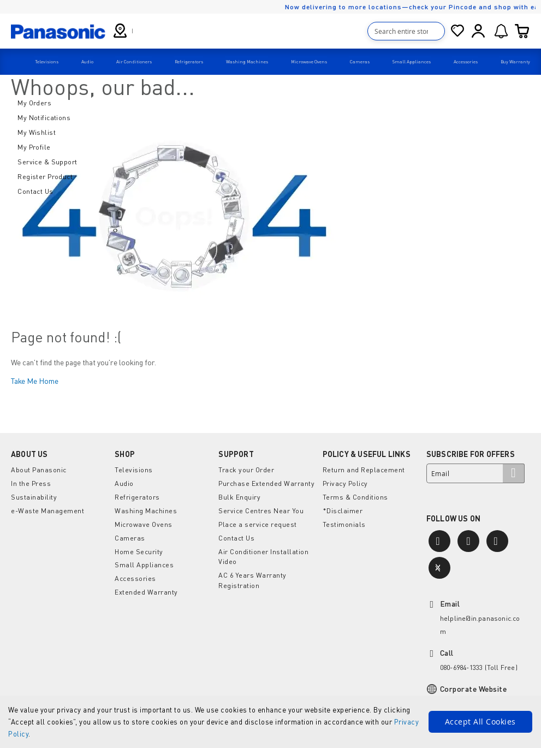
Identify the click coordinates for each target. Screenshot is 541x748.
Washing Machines (145, 507)
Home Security (139, 547)
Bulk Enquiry (238, 494)
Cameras (130, 534)
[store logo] (58, 30)
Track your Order (245, 468)
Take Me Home (34, 378)
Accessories (135, 573)
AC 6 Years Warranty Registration (251, 575)
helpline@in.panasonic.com (480, 625)
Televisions (133, 468)
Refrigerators (137, 494)
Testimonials (344, 521)
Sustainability (33, 494)
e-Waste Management (47, 507)
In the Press (31, 481)
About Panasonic (38, 468)
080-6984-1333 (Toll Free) (478, 667)
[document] (270, 722)
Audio (124, 481)
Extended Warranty (146, 586)
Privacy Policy (344, 481)
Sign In (479, 31)
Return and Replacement (364, 468)
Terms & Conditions (355, 494)
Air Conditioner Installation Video (263, 552)
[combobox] (406, 31)
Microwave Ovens (143, 521)
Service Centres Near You (260, 507)
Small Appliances (144, 560)
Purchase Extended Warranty (265, 481)
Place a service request (257, 521)
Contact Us (236, 534)
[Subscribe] (514, 472)
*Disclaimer (342, 507)
